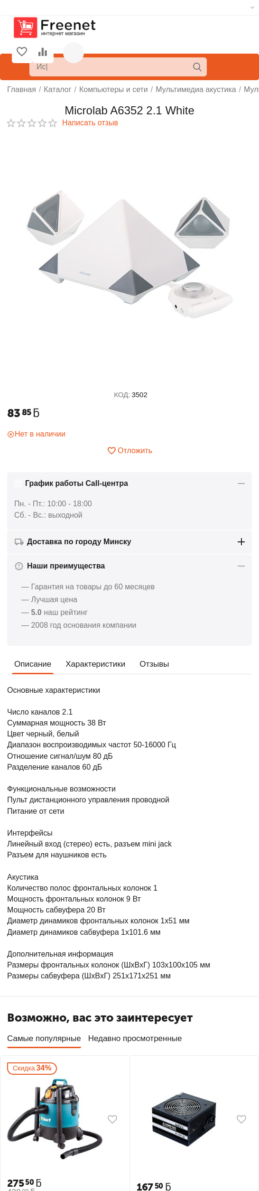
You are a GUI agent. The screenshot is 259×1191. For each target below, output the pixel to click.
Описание (32, 664)
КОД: (122, 395)
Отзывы (154, 664)
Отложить (129, 451)
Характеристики (95, 664)
